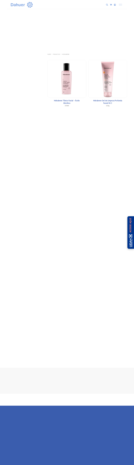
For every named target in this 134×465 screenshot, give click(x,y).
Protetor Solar (12, 80)
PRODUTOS (56, 54)
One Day (10, 134)
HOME (49, 54)
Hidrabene (11, 54)
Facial (9, 98)
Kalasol (10, 142)
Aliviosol (11, 154)
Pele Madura (11, 67)
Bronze (9, 120)
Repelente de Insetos (14, 169)
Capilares (10, 64)
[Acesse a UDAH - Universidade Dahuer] (130, 232)
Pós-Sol (10, 126)
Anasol (10, 88)
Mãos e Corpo (12, 61)
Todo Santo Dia (12, 92)
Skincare (10, 58)
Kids (8, 110)
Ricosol (10, 177)
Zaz (8, 165)
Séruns (9, 74)
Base (9, 101)
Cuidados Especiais (14, 123)
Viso (8, 104)
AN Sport (10, 114)
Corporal (10, 107)
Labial (9, 77)
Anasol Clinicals (12, 95)
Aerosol (10, 117)
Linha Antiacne (12, 70)
